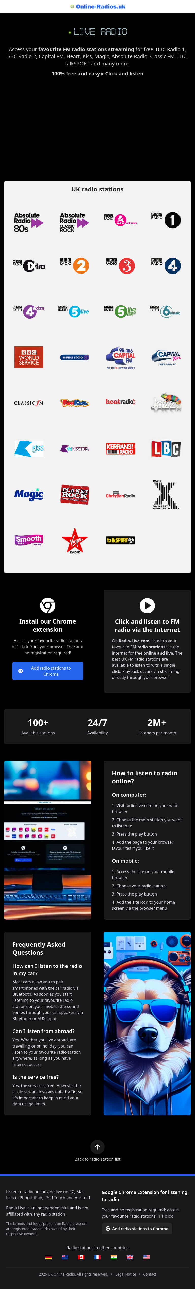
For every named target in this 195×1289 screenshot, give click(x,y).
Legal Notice (125, 1274)
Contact (149, 1274)
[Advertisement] (97, 129)
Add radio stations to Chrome (44, 671)
